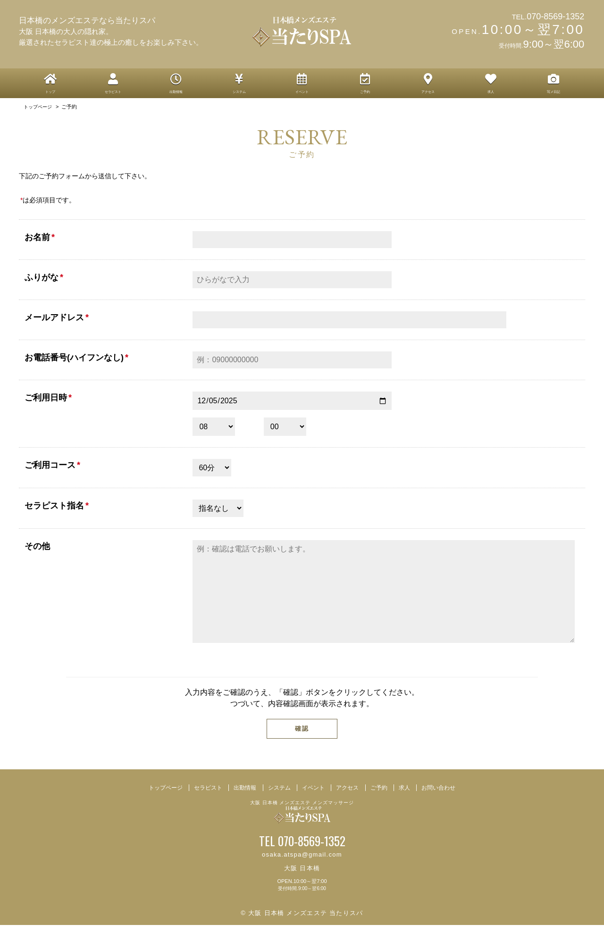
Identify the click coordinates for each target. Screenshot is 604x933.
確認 (302, 736)
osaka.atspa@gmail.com (302, 862)
